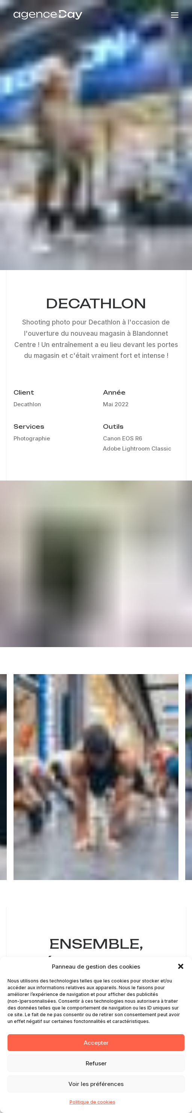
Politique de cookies (92, 1106)
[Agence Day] (48, 15)
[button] (180, 971)
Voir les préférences (96, 1088)
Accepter (96, 1046)
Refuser (96, 1067)
